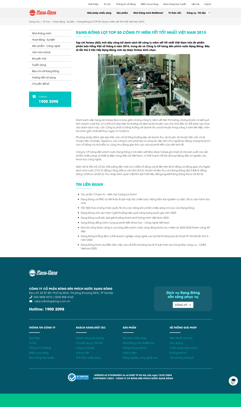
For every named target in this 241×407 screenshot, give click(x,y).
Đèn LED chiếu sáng (134, 338)
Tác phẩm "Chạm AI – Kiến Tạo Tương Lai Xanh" (109, 194)
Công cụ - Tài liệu (196, 12)
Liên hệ (195, 3)
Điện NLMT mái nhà (181, 338)
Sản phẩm (122, 12)
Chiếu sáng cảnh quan (183, 347)
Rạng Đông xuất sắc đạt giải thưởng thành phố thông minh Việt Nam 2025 (125, 217)
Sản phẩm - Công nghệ (46, 45)
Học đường (176, 342)
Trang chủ (34, 21)
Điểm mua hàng (149, 3)
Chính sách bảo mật (216, 271)
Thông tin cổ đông (126, 3)
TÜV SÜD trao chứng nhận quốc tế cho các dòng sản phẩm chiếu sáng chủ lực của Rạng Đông (137, 207)
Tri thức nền (174, 12)
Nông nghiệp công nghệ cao (140, 357)
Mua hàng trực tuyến (175, 3)
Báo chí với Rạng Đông (45, 71)
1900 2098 (48, 101)
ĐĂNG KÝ (139, 305)
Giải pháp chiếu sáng (99, 12)
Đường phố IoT (178, 352)
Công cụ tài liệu (85, 347)
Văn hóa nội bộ (41, 52)
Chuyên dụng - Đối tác (89, 342)
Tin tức (107, 3)
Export (208, 3)
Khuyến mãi (39, 58)
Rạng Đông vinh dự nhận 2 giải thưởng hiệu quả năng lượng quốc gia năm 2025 (128, 212)
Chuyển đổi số (40, 83)
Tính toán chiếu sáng (88, 357)
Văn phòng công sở (181, 357)
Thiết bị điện (130, 352)
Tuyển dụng (39, 64)
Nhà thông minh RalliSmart (148, 12)
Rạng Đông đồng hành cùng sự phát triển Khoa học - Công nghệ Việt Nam (125, 222)
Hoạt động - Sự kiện (43, 39)
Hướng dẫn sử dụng (44, 77)
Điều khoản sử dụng (191, 271)
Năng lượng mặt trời (134, 347)
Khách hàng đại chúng (90, 338)
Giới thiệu (93, 3)
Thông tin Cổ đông (40, 347)
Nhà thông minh (41, 33)
